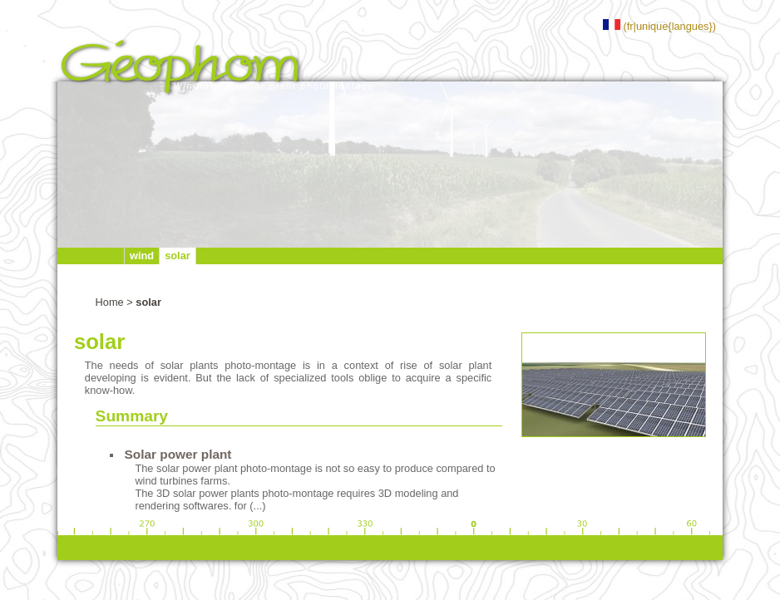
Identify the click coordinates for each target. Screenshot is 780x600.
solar (177, 255)
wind (142, 255)
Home (110, 302)
